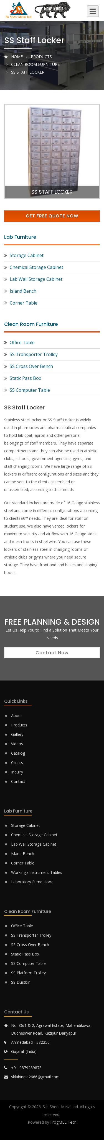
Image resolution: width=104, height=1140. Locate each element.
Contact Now (52, 653)
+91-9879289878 (26, 1067)
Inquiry (17, 772)
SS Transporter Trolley (34, 354)
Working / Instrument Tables (36, 872)
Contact (18, 781)
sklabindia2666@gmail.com (35, 1076)
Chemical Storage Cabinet (36, 267)
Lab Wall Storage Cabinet (36, 279)
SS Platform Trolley (28, 972)
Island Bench (23, 291)
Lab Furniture (20, 236)
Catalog (18, 753)
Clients (17, 762)
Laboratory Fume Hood (32, 881)
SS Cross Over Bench (31, 366)
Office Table (22, 342)
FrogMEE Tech (63, 1122)
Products (41, 56)
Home (13, 56)
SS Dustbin (21, 982)
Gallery (17, 734)
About (16, 715)
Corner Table (23, 303)
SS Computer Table (30, 390)
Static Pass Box (25, 378)
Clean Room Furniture (35, 64)
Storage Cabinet (27, 255)
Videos (17, 743)
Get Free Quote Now (52, 216)
